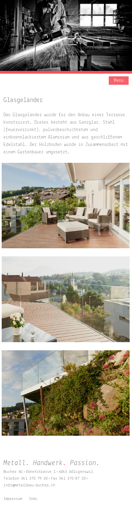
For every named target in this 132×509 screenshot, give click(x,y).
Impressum (12, 499)
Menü (119, 80)
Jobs (33, 499)
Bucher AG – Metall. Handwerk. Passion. (37, 81)
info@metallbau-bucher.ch (29, 485)
